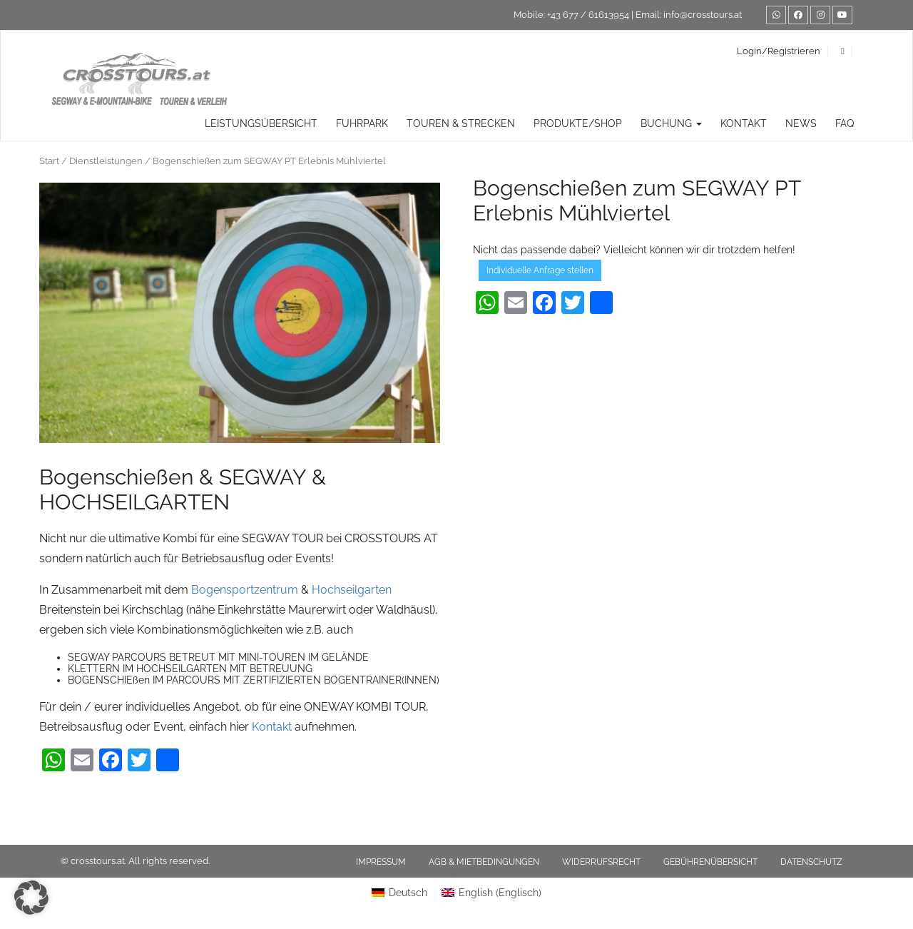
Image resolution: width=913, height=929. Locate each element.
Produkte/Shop (578, 123)
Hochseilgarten (352, 590)
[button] (31, 897)
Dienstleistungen (106, 161)
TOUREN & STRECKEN (461, 123)
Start (49, 161)
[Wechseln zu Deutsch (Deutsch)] (399, 892)
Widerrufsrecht (601, 862)
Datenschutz (811, 862)
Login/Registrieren (778, 51)
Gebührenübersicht (710, 862)
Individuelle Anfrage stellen (539, 270)
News (801, 123)
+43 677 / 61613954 (588, 14)
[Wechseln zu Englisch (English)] (491, 892)
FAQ (844, 123)
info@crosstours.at (702, 14)
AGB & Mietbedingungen (484, 862)
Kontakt (743, 123)
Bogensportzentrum (243, 590)
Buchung (671, 123)
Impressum (381, 862)
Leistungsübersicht (261, 123)
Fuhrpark (362, 123)
